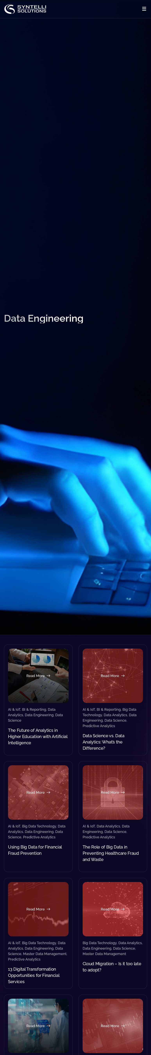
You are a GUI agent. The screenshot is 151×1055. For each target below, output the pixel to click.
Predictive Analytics (99, 726)
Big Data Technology (39, 826)
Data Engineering (39, 715)
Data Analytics (115, 715)
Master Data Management (44, 954)
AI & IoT (14, 709)
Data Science (115, 720)
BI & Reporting (34, 709)
